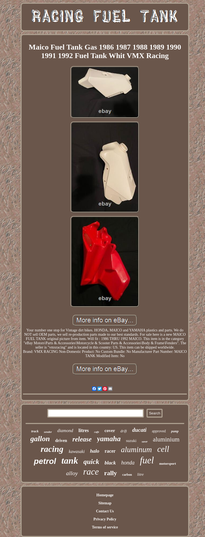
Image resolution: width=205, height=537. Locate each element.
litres (83, 430)
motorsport (167, 464)
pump (175, 431)
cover (109, 430)
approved (159, 431)
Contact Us (105, 511)
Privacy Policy (104, 519)
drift (123, 431)
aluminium (166, 439)
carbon (127, 475)
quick (91, 462)
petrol (45, 461)
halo (94, 451)
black (110, 463)
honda (128, 463)
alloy (72, 473)
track (34, 431)
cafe (96, 431)
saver (145, 441)
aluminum (136, 449)
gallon (40, 438)
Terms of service (105, 527)
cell (163, 449)
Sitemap (104, 503)
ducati (139, 430)
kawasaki (77, 451)
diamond (65, 430)
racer (110, 451)
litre (140, 474)
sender (48, 431)
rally (110, 473)
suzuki (131, 440)
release (82, 439)
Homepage (104, 495)
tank (69, 461)
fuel (147, 460)
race (91, 472)
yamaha (109, 439)
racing (52, 449)
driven (61, 440)
